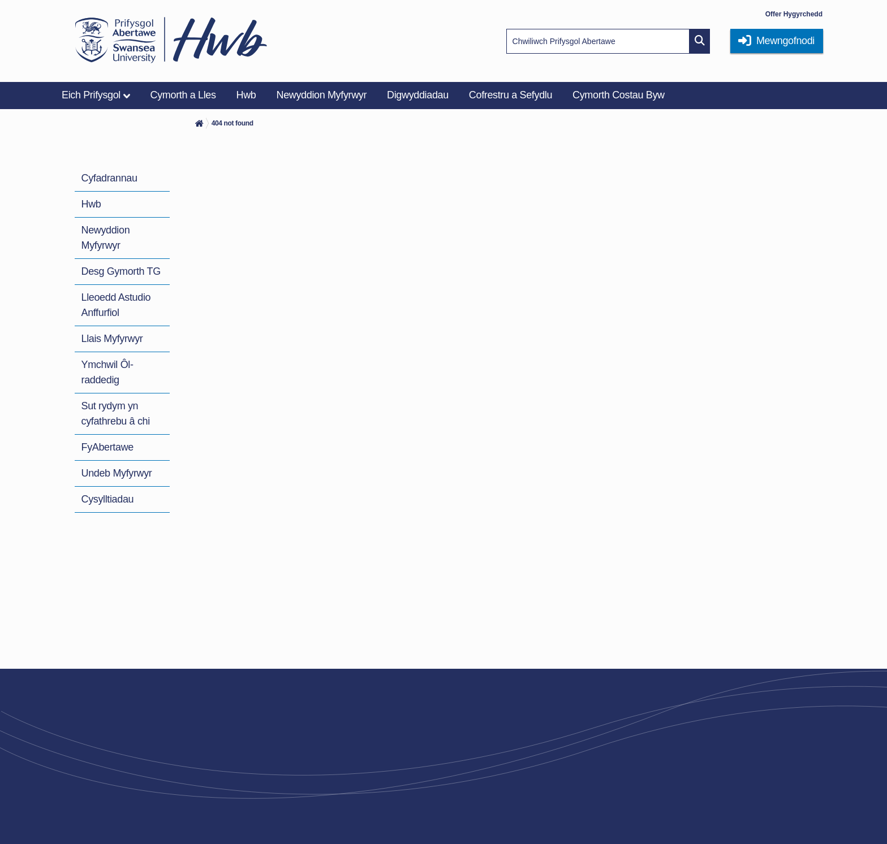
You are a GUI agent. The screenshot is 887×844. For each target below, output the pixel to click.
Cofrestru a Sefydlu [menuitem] (510, 95)
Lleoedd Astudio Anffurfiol (116, 305)
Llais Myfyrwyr (112, 338)
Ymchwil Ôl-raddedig (107, 372)
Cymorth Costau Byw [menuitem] (618, 95)
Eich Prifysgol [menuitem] (91, 95)
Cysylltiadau (107, 499)
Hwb (91, 204)
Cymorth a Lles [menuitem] (183, 95)
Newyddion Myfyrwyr (105, 237)
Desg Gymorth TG (121, 271)
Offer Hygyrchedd (794, 14)
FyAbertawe (107, 447)
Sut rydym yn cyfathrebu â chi (115, 413)
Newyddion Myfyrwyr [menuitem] (322, 95)
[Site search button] (700, 41)
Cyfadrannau (109, 178)
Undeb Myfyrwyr (116, 473)
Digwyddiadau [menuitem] (418, 95)
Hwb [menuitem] (246, 95)
